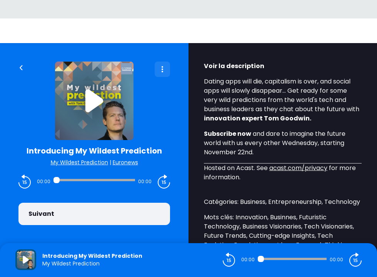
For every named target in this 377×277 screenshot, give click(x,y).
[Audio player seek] (94, 180)
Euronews (125, 162)
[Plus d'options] (162, 69)
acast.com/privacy (298, 168)
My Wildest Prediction (79, 162)
